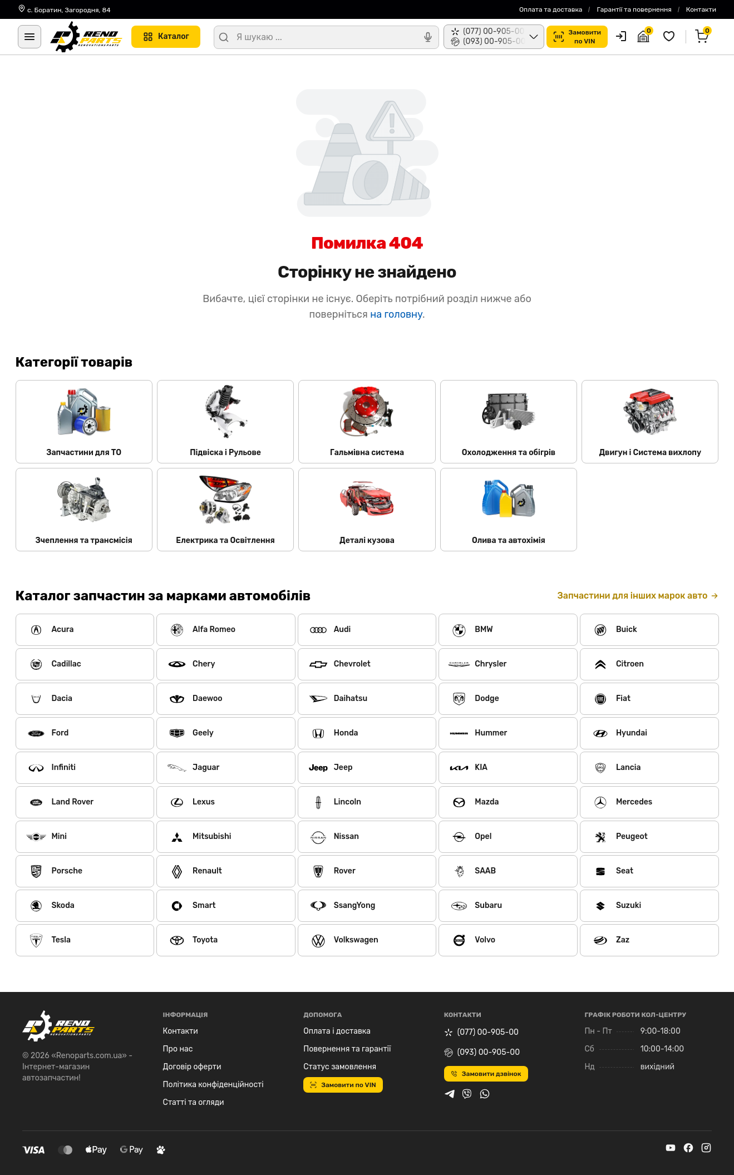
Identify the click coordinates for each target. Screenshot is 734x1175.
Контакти (701, 9)
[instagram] (706, 1149)
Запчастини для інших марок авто (637, 595)
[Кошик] (703, 37)
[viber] (466, 1095)
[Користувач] (621, 36)
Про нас (178, 1049)
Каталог (165, 36)
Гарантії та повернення (634, 9)
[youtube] (670, 1149)
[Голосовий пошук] (428, 37)
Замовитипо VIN (577, 36)
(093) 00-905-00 (482, 1052)
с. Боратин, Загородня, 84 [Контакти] (64, 9)
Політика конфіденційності (213, 1084)
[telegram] (449, 1095)
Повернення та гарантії (347, 1049)
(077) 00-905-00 (481, 1032)
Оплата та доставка (551, 9)
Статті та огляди (193, 1102)
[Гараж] (645, 37)
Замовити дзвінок (486, 1074)
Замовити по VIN (343, 1085)
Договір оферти (192, 1067)
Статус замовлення (339, 1067)
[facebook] (688, 1149)
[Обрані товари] (670, 37)
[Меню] (29, 36)
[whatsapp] (484, 1095)
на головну (396, 314)
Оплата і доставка (337, 1031)
